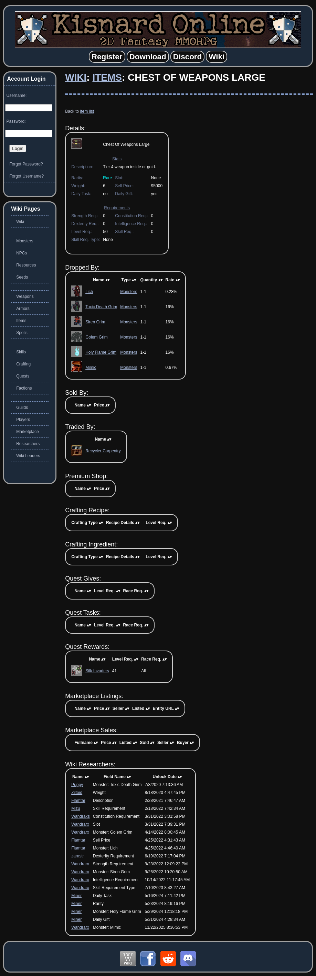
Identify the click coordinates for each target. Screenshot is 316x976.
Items (107, 77)
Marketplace (27, 431)
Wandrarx (80, 824)
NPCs (21, 253)
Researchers (28, 443)
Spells (22, 332)
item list (87, 111)
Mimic (90, 367)
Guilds (22, 407)
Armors (23, 308)
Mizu (75, 808)
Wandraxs (80, 816)
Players (23, 419)
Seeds (22, 277)
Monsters (128, 291)
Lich (89, 291)
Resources (26, 265)
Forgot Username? (26, 176)
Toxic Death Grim (101, 306)
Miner (76, 895)
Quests (22, 376)
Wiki (75, 77)
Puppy (77, 784)
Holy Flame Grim (100, 352)
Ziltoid (76, 792)
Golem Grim (96, 337)
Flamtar (78, 800)
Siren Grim (95, 322)
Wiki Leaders (28, 455)
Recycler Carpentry (103, 451)
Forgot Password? (26, 164)
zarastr (77, 856)
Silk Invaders (97, 670)
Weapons (24, 296)
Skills (21, 352)
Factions (24, 388)
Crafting (23, 364)
